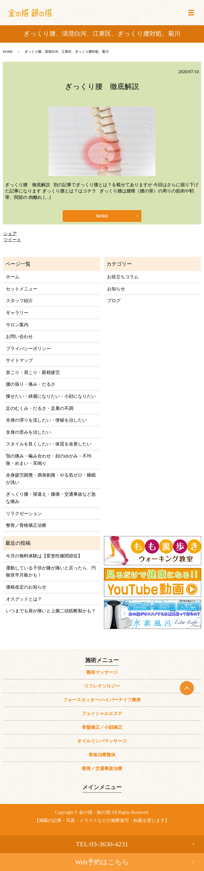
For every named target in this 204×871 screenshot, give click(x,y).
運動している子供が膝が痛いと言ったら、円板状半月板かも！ (51, 572)
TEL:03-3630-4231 (102, 844)
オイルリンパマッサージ (102, 741)
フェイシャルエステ (102, 713)
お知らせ (116, 288)
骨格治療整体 (102, 754)
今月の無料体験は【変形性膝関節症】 (44, 555)
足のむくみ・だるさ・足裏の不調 (39, 408)
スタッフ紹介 (19, 300)
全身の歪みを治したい (28, 432)
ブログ (114, 300)
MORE (102, 216)
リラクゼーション (24, 513)
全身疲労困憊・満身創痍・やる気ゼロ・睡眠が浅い (51, 479)
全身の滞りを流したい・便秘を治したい (46, 420)
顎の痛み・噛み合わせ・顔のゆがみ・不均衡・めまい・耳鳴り (48, 460)
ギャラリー (17, 312)
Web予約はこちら (102, 862)
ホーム (12, 276)
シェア (10, 233)
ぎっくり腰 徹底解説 (102, 86)
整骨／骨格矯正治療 (26, 525)
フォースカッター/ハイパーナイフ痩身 (102, 699)
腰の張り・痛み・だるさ (30, 384)
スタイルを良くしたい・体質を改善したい (48, 444)
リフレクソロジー (102, 686)
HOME (8, 52)
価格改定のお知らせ (26, 587)
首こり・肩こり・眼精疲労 (33, 372)
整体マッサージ (102, 672)
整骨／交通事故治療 (102, 768)
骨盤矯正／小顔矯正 (102, 727)
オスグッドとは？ (24, 599)
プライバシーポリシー (28, 348)
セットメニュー (21, 288)
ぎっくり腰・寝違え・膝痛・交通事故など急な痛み (51, 498)
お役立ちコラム (123, 276)
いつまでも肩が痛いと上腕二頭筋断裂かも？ (51, 610)
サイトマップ (19, 360)
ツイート (12, 239)
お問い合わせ (19, 336)
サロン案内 (17, 324)
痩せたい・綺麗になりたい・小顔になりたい (51, 396)
